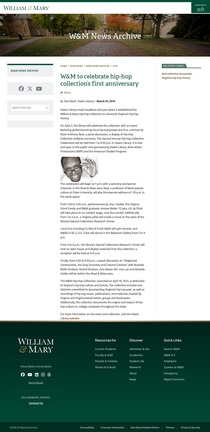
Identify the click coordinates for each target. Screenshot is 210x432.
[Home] (26, 8)
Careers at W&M (174, 367)
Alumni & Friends (105, 367)
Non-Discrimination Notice (137, 426)
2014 (115, 66)
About (133, 373)
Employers (170, 361)
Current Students (105, 349)
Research (135, 367)
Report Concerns (174, 379)
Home (63, 66)
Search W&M (172, 349)
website (74, 318)
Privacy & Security (189, 426)
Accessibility (73, 426)
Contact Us (36, 402)
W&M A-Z (169, 355)
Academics (136, 355)
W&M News (76, 66)
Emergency (171, 373)
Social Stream (36, 381)
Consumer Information (102, 426)
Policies (165, 426)
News (132, 379)
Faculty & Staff (104, 355)
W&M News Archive (105, 36)
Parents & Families (106, 361)
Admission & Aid (139, 349)
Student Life (136, 361)
